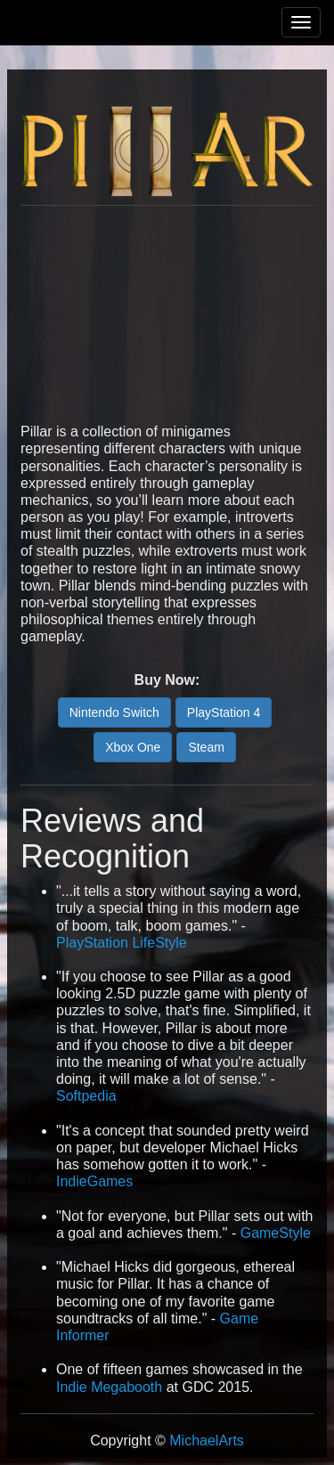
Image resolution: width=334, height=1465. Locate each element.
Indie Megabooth (109, 1387)
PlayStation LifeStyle (121, 942)
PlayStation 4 (224, 712)
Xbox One (132, 747)
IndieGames (94, 1181)
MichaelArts (206, 1440)
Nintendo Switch (114, 712)
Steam (206, 747)
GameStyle (275, 1233)
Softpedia (86, 1095)
